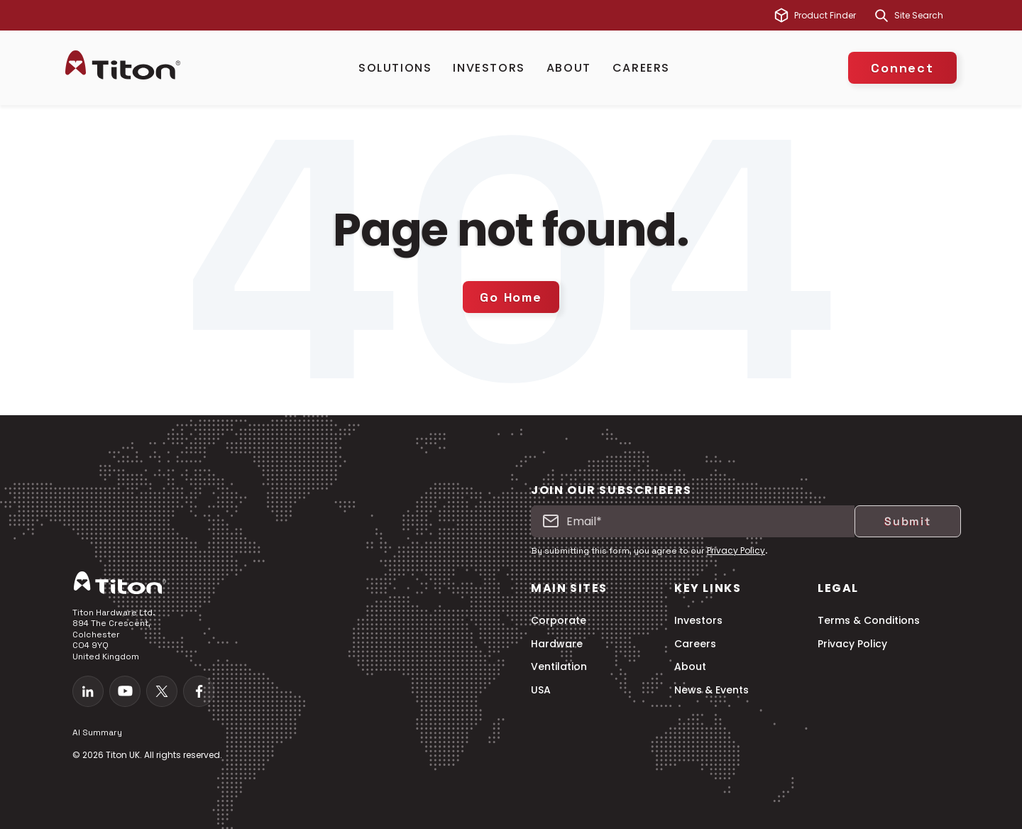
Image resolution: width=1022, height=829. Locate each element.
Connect (902, 68)
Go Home (511, 297)
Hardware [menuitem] (557, 644)
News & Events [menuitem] (711, 690)
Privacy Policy (736, 550)
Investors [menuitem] (698, 621)
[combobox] (925, 15)
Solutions (395, 68)
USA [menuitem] (541, 690)
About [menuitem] (690, 667)
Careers (641, 68)
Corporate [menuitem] (558, 621)
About (568, 68)
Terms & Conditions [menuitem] (869, 621)
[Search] (881, 15)
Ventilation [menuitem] (559, 667)
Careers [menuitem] (695, 644)
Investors (488, 68)
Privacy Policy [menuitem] (852, 644)
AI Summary (97, 732)
